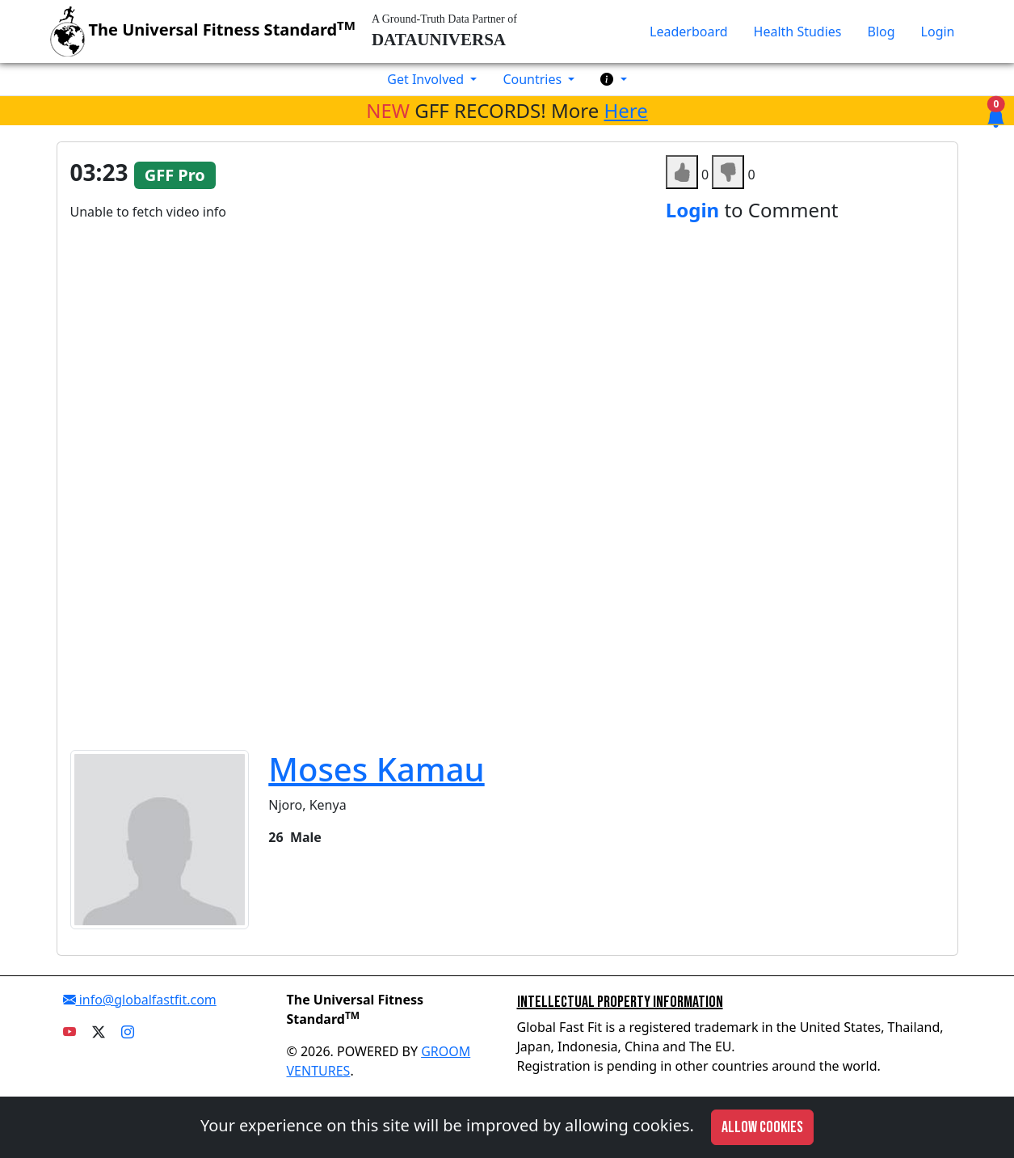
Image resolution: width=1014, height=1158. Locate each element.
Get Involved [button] (427, 79)
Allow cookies (762, 1127)
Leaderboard (688, 31)
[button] (613, 79)
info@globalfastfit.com (140, 1000)
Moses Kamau (376, 769)
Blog (881, 31)
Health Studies (798, 31)
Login (938, 31)
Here (626, 110)
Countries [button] (534, 79)
